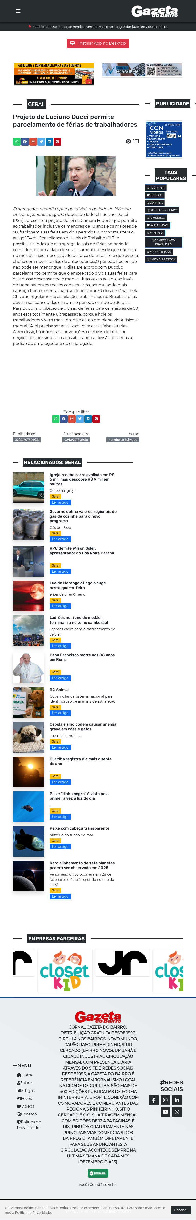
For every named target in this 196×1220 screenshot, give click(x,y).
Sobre (24, 1083)
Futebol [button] (155, 195)
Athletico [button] (156, 217)
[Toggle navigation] (18, 11)
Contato (27, 1114)
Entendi (180, 1210)
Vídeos (25, 1106)
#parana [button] (155, 232)
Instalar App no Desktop (98, 43)
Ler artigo (60, 502)
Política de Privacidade (33, 1212)
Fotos (24, 1098)
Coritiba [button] (155, 202)
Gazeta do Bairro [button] (162, 210)
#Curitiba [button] (155, 187)
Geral (55, 496)
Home (25, 1075)
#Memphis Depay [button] (161, 259)
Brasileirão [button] (157, 225)
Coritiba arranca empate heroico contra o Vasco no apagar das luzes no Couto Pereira (100, 27)
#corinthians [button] (159, 252)
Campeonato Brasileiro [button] (163, 242)
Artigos (26, 1090)
